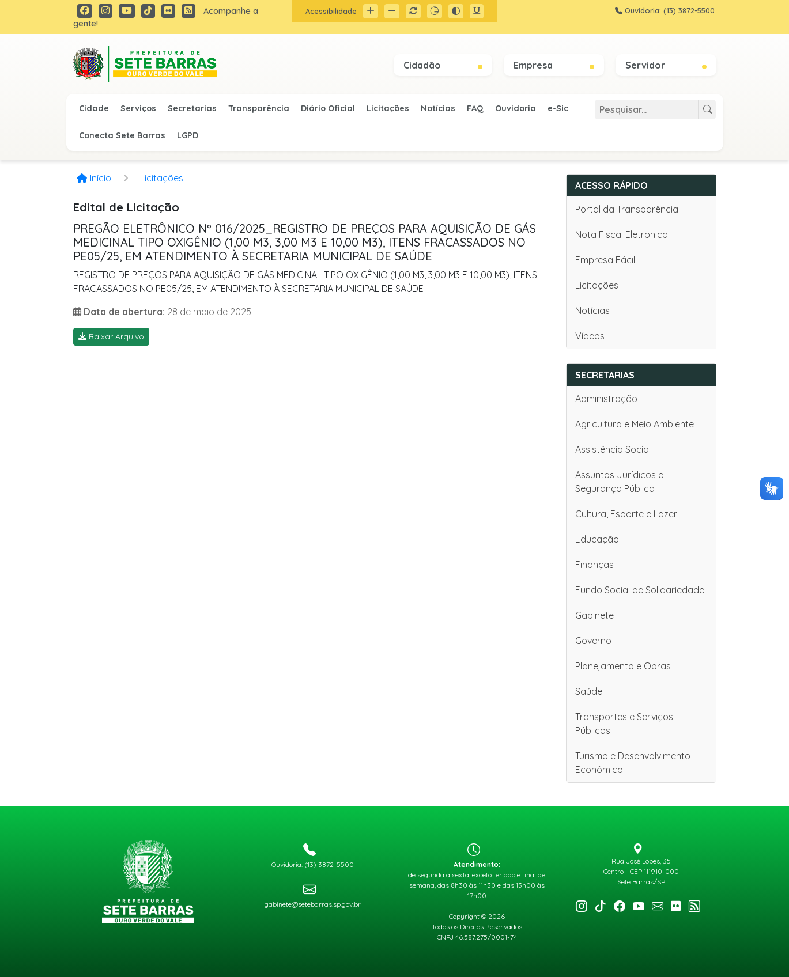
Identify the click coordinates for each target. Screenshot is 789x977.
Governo (593, 640)
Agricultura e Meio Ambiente (634, 424)
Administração (606, 398)
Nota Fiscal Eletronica (621, 234)
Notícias (438, 108)
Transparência (258, 108)
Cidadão (442, 65)
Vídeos (590, 336)
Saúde (588, 691)
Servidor (666, 65)
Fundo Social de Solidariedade (639, 590)
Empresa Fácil (605, 260)
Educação (597, 539)
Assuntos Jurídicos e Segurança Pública (619, 481)
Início (94, 178)
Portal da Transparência (626, 209)
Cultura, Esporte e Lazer (626, 514)
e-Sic (558, 108)
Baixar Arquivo (111, 336)
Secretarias (192, 108)
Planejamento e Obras (623, 666)
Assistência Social (613, 449)
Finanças (594, 564)
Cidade (94, 108)
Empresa (554, 65)
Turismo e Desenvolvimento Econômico (632, 762)
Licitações (388, 108)
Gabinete (594, 615)
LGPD (187, 135)
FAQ (475, 108)
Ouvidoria (515, 108)
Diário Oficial (328, 108)
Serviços (138, 108)
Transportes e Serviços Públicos (624, 723)
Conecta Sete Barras (122, 135)
